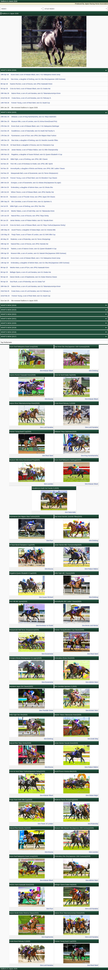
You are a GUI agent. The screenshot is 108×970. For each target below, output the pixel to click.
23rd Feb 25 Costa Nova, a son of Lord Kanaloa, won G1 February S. (26, 291)
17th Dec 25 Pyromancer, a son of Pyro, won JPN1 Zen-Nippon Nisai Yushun (28, 135)
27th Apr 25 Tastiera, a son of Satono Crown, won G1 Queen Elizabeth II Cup (28, 248)
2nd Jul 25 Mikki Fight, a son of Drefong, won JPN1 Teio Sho (23, 206)
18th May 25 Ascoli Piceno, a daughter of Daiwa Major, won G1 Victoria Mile (28, 230)
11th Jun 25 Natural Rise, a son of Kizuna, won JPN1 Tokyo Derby (25, 216)
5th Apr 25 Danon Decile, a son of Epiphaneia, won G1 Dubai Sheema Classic (29, 277)
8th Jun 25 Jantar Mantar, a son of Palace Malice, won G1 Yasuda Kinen (27, 220)
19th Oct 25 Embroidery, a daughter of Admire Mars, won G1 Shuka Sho (27, 187)
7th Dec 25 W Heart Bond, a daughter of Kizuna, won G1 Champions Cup (27, 145)
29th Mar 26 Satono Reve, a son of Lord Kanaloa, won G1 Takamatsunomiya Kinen (31, 93)
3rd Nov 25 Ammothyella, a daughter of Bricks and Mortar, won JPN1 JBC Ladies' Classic (33, 168)
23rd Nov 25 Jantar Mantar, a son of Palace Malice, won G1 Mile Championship (29, 150)
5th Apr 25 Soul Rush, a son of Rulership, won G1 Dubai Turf (23, 282)
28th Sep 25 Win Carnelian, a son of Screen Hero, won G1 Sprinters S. (26, 201)
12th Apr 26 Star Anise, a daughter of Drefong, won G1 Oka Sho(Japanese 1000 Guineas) (33, 79)
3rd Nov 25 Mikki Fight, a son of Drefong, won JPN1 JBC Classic (24, 159)
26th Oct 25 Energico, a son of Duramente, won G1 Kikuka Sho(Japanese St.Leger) (31, 183)
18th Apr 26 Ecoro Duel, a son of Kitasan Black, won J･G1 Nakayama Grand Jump (30, 74)
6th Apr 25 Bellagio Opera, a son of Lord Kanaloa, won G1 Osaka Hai (26, 272)
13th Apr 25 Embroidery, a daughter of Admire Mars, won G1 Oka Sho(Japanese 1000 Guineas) (35, 263)
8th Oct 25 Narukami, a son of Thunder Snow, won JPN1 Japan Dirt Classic (28, 197)
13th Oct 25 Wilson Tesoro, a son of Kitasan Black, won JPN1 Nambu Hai (27, 192)
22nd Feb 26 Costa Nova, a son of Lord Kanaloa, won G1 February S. (26, 98)
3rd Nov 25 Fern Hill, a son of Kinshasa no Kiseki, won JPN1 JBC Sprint (27, 164)
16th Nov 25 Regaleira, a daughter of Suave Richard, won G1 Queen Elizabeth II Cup (31, 154)
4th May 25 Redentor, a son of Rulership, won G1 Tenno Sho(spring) (25, 239)
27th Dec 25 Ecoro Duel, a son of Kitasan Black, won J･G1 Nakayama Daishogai (30, 126)
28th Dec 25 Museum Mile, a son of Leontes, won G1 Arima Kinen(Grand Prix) (29, 121)
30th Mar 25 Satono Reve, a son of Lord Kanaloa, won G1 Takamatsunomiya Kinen (31, 286)
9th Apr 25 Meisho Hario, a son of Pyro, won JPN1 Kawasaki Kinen (25, 267)
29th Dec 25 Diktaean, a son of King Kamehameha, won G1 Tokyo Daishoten (28, 117)
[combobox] (21, 9)
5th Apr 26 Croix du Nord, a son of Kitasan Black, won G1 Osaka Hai (25, 88)
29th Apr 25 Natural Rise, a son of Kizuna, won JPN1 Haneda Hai (24, 244)
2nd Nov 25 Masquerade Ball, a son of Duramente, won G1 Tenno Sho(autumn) (29, 173)
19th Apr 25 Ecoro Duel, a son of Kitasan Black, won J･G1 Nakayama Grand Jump (30, 258)
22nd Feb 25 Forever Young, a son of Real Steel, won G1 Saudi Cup (25, 296)
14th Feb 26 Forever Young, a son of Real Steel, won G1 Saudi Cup (25, 103)
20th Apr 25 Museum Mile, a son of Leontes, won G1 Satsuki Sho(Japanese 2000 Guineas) (33, 253)
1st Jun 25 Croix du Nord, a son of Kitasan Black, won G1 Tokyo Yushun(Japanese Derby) (33, 225)
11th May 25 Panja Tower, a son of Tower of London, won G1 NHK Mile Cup (28, 234)
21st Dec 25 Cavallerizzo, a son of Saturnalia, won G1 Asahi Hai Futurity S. (28, 131)
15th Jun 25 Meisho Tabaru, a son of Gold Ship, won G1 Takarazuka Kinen (27, 211)
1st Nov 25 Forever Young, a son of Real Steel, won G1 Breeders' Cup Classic (29, 178)
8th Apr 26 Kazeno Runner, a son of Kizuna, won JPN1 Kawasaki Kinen (26, 84)
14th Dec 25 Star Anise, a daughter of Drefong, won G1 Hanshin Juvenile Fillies (29, 140)
